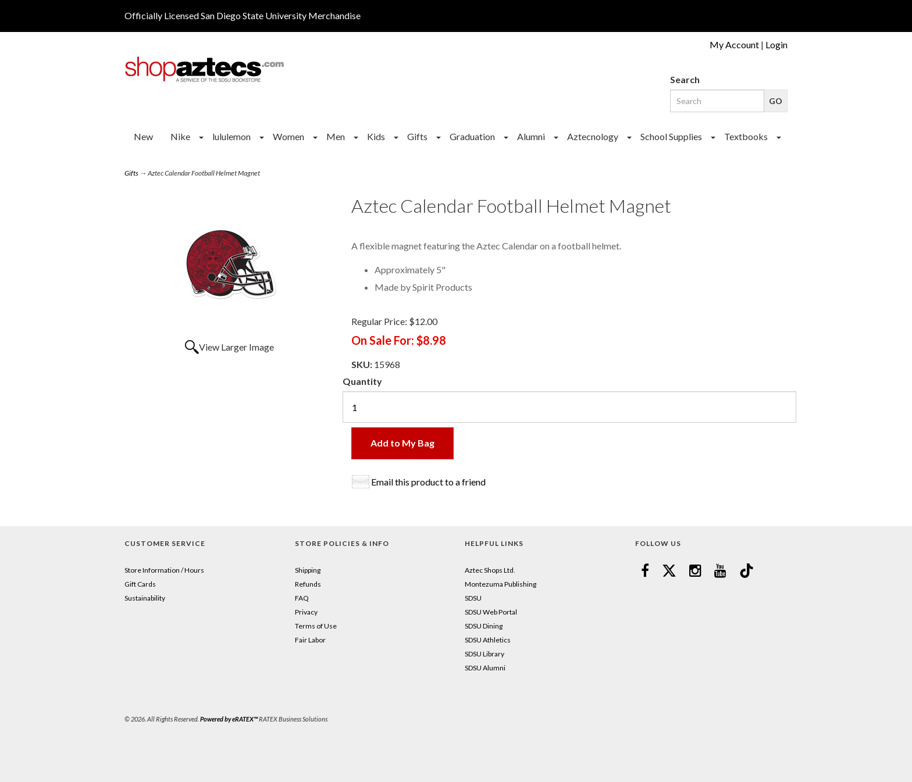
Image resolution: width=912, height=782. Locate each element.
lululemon (231, 136)
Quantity (362, 381)
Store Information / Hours (164, 570)
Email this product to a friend (428, 481)
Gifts (417, 136)
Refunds (308, 584)
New (143, 136)
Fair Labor (310, 639)
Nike (180, 136)
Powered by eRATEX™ (229, 719)
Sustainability (144, 598)
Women (288, 136)
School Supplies (671, 136)
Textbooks (746, 136)
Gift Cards (140, 584)
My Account (734, 44)
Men (335, 136)
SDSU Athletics (488, 639)
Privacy (306, 612)
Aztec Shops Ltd (489, 570)
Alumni (531, 136)
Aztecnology (592, 136)
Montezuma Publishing (500, 584)
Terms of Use (316, 626)
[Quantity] (569, 407)
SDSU (473, 598)
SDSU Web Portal (491, 612)
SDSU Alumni (485, 667)
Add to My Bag (402, 442)
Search (685, 79)
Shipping (307, 570)
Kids (376, 136)
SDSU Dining (484, 626)
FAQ (302, 598)
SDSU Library (484, 653)
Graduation (472, 136)
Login (776, 44)
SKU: (362, 364)
